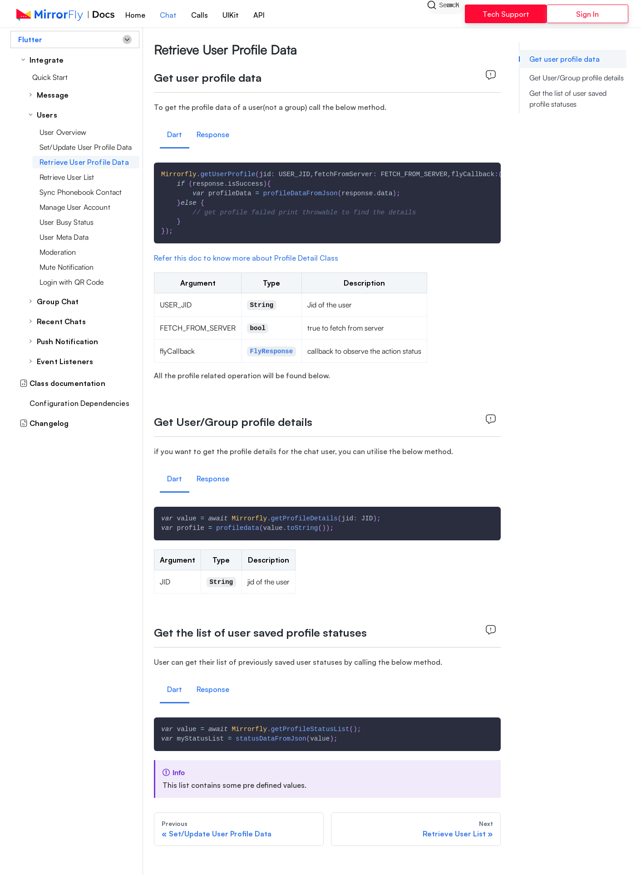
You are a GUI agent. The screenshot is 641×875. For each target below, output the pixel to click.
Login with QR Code (71, 282)
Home (135, 15)
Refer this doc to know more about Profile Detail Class (246, 257)
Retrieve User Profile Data (84, 162)
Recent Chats (61, 321)
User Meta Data (64, 237)
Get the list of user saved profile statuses (567, 99)
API (259, 15)
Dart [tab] (174, 134)
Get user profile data (564, 59)
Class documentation (62, 383)
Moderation (57, 252)
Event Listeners (65, 361)
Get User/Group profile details (576, 77)
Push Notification (67, 341)
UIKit (230, 15)
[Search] (446, 14)
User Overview (62, 132)
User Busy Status (66, 222)
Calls (199, 15)
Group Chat (58, 301)
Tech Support (506, 14)
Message (53, 94)
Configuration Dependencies (79, 403)
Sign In (587, 14)
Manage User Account (74, 207)
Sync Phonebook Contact (80, 192)
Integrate (47, 59)
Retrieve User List (66, 177)
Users (47, 114)
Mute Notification (66, 267)
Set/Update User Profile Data (85, 147)
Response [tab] (213, 134)
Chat (168, 15)
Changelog (44, 423)
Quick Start (50, 77)
